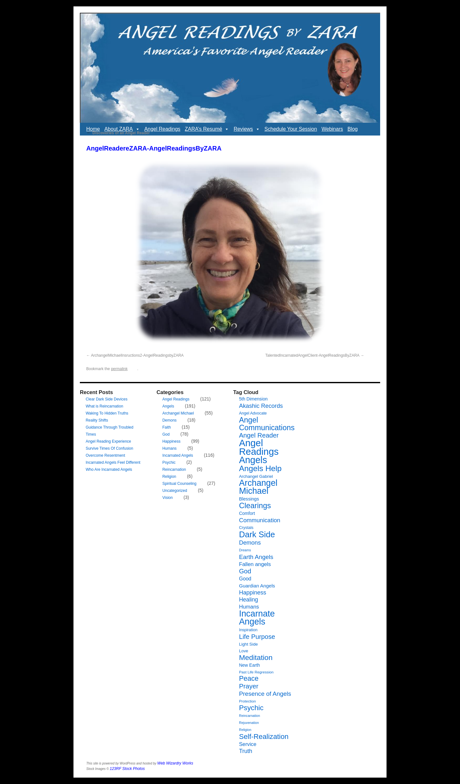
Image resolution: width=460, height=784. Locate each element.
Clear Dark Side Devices (106, 399)
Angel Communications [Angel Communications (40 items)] (267, 424)
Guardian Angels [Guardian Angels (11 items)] (257, 585)
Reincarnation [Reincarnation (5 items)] (249, 716)
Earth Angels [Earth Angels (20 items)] (256, 557)
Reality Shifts (97, 420)
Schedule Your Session (290, 129)
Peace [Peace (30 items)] (248, 678)
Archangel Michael (178, 413)
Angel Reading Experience (108, 441)
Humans (169, 448)
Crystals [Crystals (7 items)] (246, 527)
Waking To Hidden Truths (107, 413)
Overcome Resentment (105, 455)
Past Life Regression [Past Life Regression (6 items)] (256, 672)
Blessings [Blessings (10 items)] (249, 498)
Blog (353, 129)
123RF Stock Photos (127, 768)
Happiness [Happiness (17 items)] (252, 592)
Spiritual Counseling (179, 483)
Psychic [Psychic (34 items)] (251, 708)
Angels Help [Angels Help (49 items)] (260, 468)
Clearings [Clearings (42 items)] (255, 505)
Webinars (332, 129)
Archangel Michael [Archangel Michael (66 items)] (258, 487)
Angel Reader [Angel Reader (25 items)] (259, 435)
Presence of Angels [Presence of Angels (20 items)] (265, 693)
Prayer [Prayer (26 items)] (248, 686)
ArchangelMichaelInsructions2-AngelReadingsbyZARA (137, 355)
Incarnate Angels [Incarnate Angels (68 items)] (257, 617)
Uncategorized (174, 490)
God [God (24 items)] (245, 571)
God (166, 434)
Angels (168, 406)
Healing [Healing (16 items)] (248, 599)
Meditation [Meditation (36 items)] (255, 657)
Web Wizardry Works (175, 763)
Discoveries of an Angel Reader (118, 133)
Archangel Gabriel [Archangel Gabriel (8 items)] (256, 476)
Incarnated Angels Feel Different (113, 462)
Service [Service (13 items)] (247, 744)
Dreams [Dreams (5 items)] (245, 550)
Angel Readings (162, 129)
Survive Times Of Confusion (109, 448)
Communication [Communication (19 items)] (259, 520)
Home (93, 129)
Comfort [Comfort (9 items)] (247, 513)
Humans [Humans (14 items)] (249, 607)
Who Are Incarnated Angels (109, 469)
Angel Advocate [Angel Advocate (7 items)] (253, 413)
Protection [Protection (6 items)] (247, 701)
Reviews (247, 129)
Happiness (171, 441)
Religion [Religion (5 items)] (245, 730)
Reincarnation (174, 469)
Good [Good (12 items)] (245, 578)
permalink (119, 369)
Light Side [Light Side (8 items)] (248, 644)
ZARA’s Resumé (207, 129)
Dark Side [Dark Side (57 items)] (257, 534)
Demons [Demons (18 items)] (250, 542)
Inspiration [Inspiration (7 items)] (248, 630)
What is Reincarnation (104, 406)
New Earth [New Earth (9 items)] (249, 665)
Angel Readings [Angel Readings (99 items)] (259, 447)
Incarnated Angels (177, 455)
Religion (169, 476)
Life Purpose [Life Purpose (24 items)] (257, 636)
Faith (166, 427)
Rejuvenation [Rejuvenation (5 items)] (249, 723)
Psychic (168, 462)
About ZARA (122, 129)
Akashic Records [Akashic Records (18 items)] (261, 405)
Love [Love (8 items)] (243, 650)
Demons (169, 420)
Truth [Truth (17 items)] (245, 751)
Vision (167, 497)
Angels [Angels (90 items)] (253, 460)
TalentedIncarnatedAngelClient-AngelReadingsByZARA (312, 355)
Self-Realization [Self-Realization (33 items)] (263, 737)
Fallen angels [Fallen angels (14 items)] (255, 564)
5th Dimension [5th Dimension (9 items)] (253, 398)
